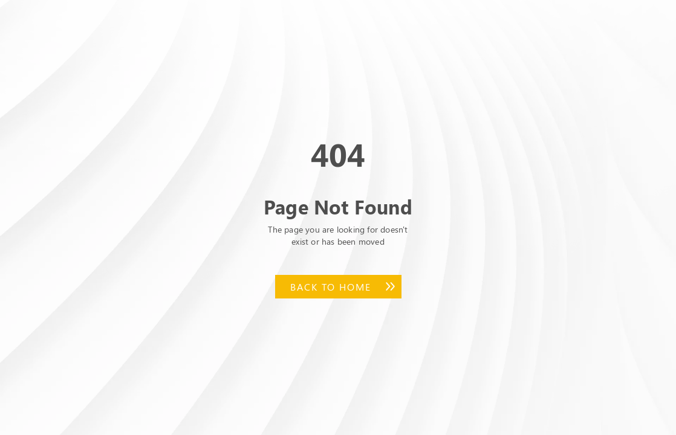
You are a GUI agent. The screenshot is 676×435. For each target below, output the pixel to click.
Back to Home (330, 286)
